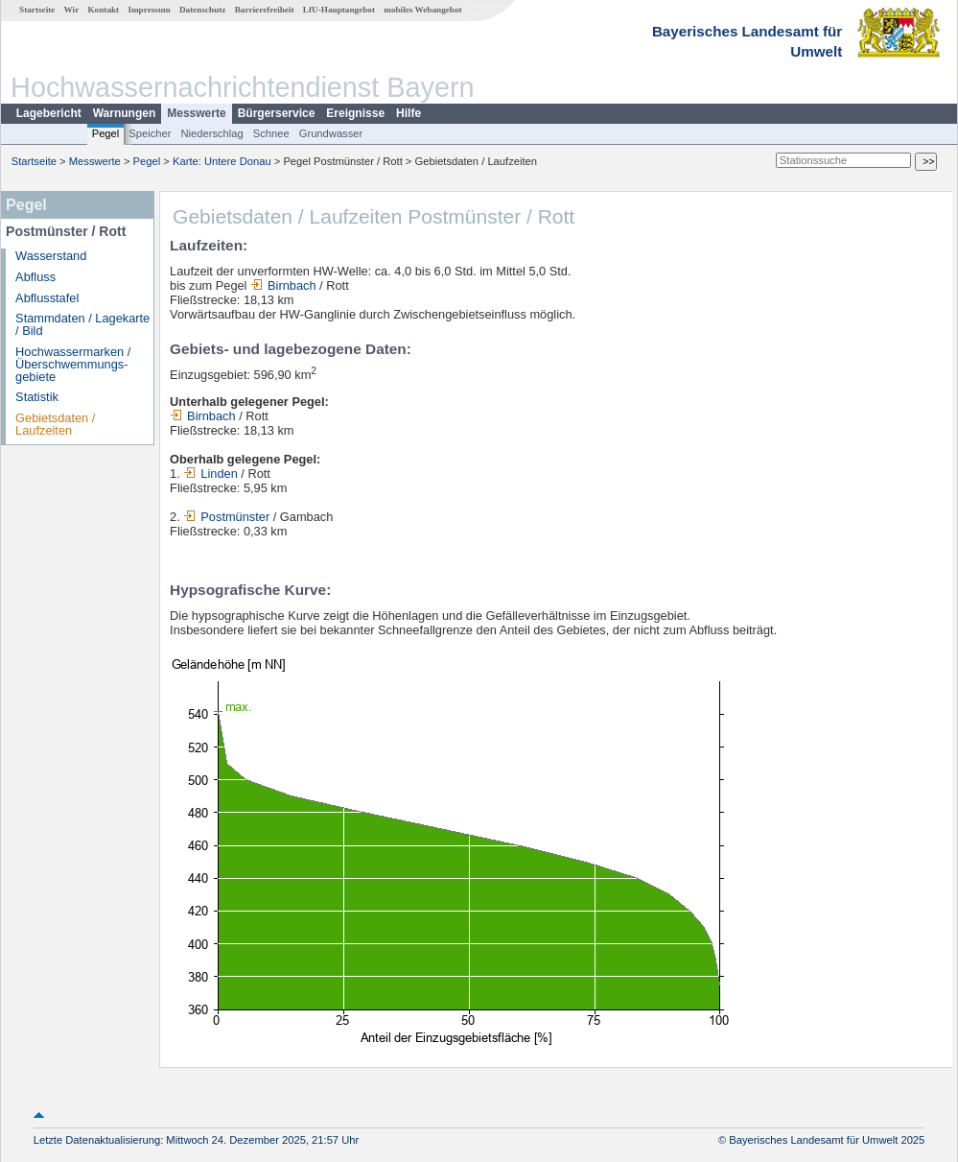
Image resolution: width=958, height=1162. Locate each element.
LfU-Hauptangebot (339, 9)
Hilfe (408, 113)
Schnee (271, 133)
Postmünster (226, 517)
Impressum (149, 9)
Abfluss (35, 277)
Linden (210, 473)
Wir (72, 9)
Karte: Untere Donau (222, 161)
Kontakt (103, 9)
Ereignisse (355, 113)
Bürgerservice (276, 113)
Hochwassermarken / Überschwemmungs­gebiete (72, 364)
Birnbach (283, 285)
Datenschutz (202, 9)
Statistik (36, 397)
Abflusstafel (47, 298)
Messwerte (196, 113)
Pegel (106, 133)
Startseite (37, 9)
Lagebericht (49, 113)
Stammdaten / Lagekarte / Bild (82, 324)
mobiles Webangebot (422, 9)
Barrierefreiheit (264, 9)
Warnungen (124, 113)
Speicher (150, 133)
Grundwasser (331, 133)
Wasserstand (50, 256)
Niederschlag (211, 133)
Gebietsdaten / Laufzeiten (55, 424)
